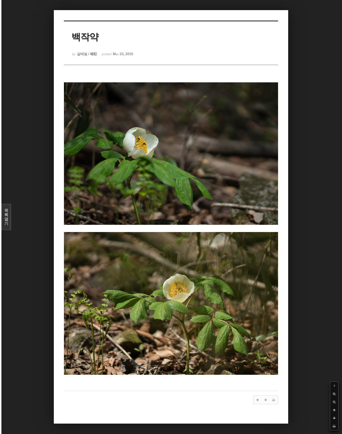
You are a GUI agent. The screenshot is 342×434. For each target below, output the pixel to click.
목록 (6, 217)
